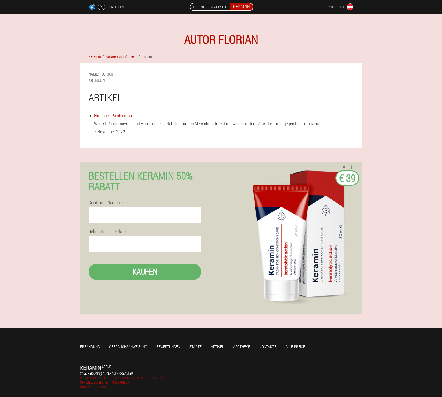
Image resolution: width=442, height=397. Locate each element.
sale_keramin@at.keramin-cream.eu (106, 373)
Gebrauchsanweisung (128, 346)
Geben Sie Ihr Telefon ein (110, 231)
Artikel (217, 346)
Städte (195, 346)
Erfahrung (90, 346)
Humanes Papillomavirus (115, 116)
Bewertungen (168, 346)
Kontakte (267, 346)
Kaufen (145, 271)
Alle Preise (295, 346)
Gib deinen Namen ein (107, 202)
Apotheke (241, 346)
